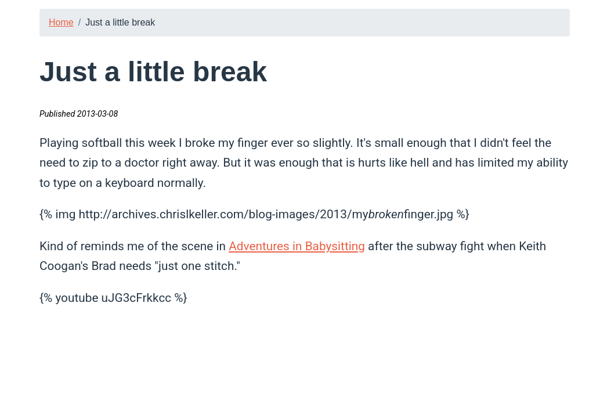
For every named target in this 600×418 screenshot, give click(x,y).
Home (61, 22)
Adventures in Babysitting (297, 246)
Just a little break (120, 22)
